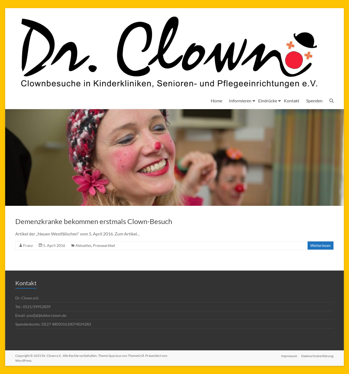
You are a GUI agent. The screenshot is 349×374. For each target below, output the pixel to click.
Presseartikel (104, 245)
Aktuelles (83, 245)
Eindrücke (267, 100)
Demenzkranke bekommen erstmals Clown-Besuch (93, 221)
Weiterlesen (320, 245)
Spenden (314, 100)
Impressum (289, 356)
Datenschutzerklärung (318, 356)
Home (216, 100)
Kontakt (291, 100)
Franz (28, 245)
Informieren (240, 100)
